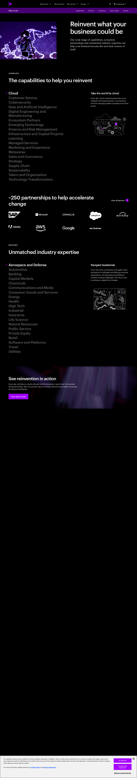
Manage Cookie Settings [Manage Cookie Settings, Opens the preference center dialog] (122, 773)
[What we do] (45, 4)
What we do (13, 10)
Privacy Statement (49, 767)
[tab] (38, 93)
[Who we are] (72, 4)
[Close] (133, 758)
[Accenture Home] (15, 4)
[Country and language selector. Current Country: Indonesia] (120, 3)
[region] (68, 767)
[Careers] (85, 4)
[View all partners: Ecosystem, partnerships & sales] (119, 200)
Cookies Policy (35, 767)
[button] (18, 396)
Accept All (122, 760)
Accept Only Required (122, 766)
